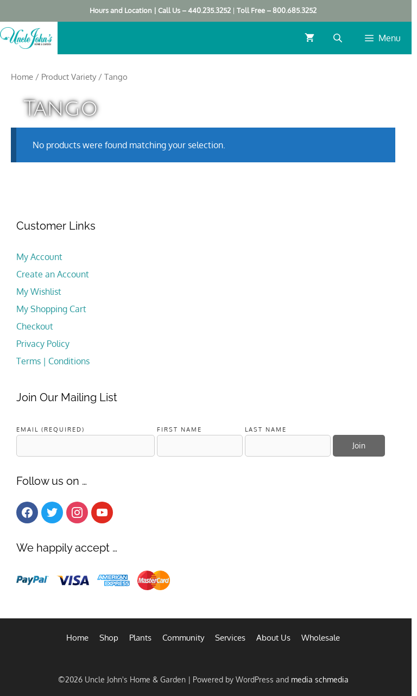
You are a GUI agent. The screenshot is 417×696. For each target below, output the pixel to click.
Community (183, 637)
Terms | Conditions (53, 361)
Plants (140, 637)
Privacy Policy (43, 343)
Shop (108, 637)
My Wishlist (38, 291)
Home (22, 76)
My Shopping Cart (51, 308)
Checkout (34, 326)
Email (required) (50, 429)
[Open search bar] (338, 37)
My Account (39, 256)
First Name (179, 429)
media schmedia (320, 679)
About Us (273, 637)
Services (230, 637)
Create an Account (52, 274)
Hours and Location (121, 10)
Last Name (266, 429)
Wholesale (320, 637)
